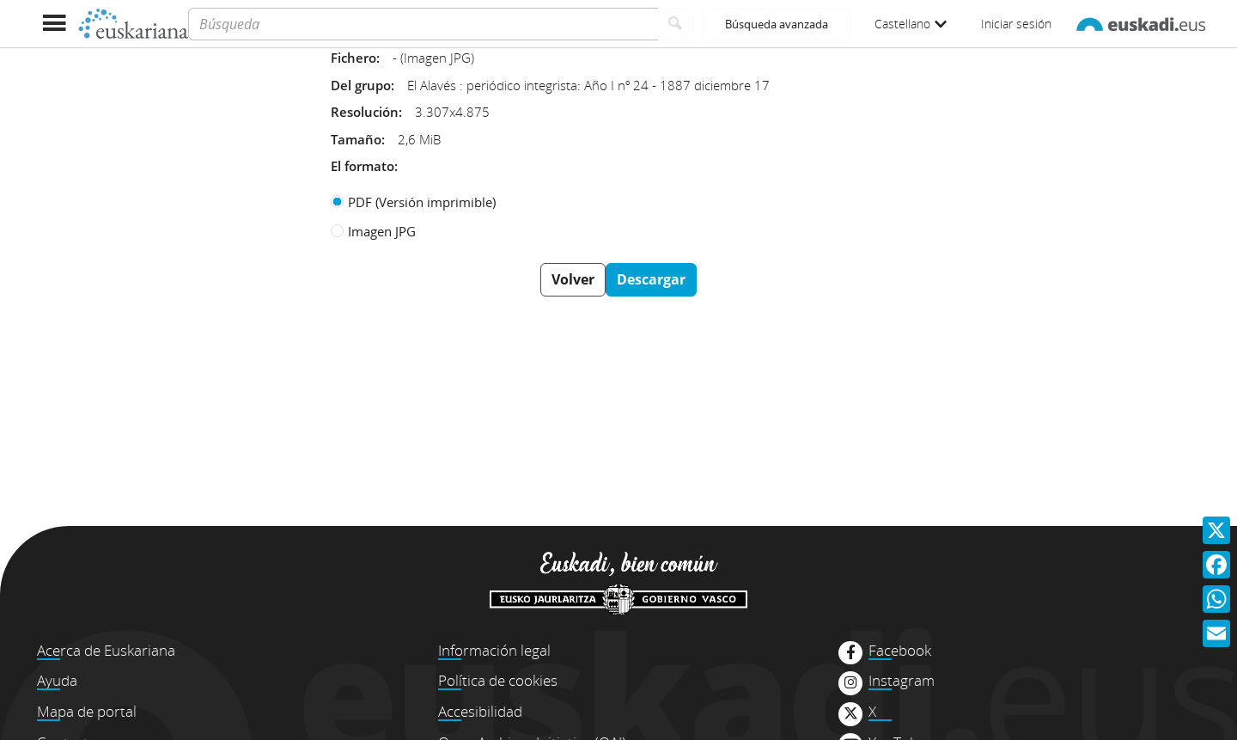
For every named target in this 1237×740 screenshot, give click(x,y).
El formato (362, 165)
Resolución (365, 111)
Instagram (901, 680)
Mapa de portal (87, 711)
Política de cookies (498, 680)
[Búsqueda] (423, 24)
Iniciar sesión (1016, 23)
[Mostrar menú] (53, 23)
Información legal (494, 650)
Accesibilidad (480, 711)
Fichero (353, 57)
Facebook (899, 650)
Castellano (910, 23)
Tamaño (356, 139)
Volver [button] (572, 279)
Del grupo (361, 85)
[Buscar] (675, 24)
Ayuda (57, 680)
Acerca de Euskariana (106, 650)
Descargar (651, 279)
